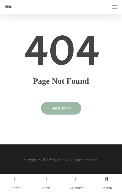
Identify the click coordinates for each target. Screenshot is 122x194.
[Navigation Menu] (114, 6)
